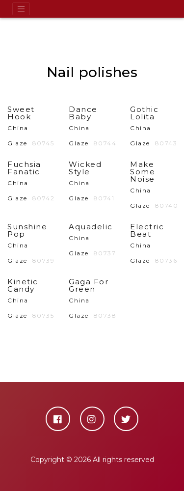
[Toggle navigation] (21, 8)
